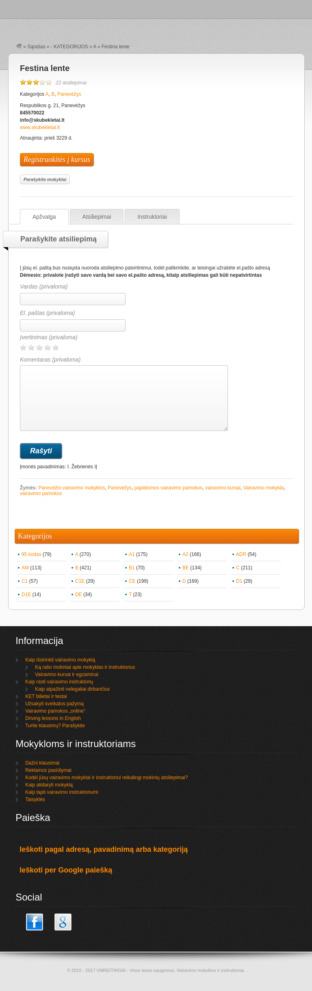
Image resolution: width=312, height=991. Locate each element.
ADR (241, 554)
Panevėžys (69, 94)
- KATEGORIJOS (69, 47)
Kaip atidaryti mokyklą (49, 785)
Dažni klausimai (42, 763)
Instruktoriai (152, 216)
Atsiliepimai (96, 216)
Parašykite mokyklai (45, 179)
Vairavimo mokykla (263, 488)
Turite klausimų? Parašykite (55, 725)
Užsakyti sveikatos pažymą (54, 704)
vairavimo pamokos (41, 493)
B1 (132, 568)
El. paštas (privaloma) (47, 313)
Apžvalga (44, 216)
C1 (25, 581)
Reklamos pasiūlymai (48, 770)
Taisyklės (35, 799)
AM (25, 568)
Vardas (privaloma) (44, 286)
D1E (26, 594)
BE (185, 568)
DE (78, 594)
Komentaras (124, 393)
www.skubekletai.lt (40, 127)
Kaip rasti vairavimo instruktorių (59, 682)
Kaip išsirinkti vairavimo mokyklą (60, 660)
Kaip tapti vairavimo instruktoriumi (61, 792)
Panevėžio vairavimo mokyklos (71, 488)
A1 (132, 554)
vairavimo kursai (222, 488)
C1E (79, 581)
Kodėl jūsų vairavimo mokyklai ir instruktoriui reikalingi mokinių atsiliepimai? (106, 777)
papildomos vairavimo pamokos (168, 488)
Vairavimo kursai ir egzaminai (66, 674)
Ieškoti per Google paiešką (66, 870)
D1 (239, 581)
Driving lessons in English (53, 718)
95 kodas (31, 554)
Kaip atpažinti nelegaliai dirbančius (72, 689)
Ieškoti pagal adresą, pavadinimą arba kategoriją (104, 849)
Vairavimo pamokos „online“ (55, 711)
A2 (185, 554)
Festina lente (44, 68)
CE (132, 581)
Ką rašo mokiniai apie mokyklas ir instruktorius (85, 667)
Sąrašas (36, 47)
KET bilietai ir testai (46, 696)
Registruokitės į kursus (57, 159)
